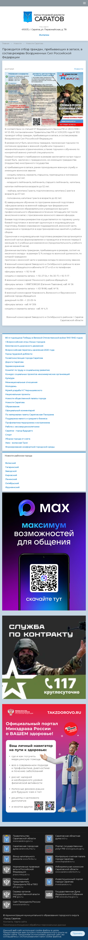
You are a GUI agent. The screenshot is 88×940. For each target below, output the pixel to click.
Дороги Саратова (14, 362)
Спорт (8, 435)
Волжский (10, 463)
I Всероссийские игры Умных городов (25, 342)
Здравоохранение (14, 366)
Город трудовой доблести (18, 354)
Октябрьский (12, 483)
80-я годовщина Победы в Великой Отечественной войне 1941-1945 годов (44, 338)
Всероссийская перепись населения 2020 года (29, 350)
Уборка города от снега (17, 439)
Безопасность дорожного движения (24, 346)
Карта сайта (20, 922)
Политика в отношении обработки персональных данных (34, 925)
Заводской (10, 471)
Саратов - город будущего (19, 431)
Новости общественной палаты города (25, 398)
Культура (9, 378)
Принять (77, 933)
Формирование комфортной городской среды (30, 447)
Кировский (11, 475)
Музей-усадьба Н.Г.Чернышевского (23, 390)
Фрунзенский (12, 487)
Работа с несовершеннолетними (22, 426)
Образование (12, 406)
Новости (18, 43)
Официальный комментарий (20, 410)
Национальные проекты (17, 394)
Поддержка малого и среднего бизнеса (26, 418)
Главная (5, 43)
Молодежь (10, 386)
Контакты (8, 922)
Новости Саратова (34, 43)
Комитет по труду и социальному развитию (27, 370)
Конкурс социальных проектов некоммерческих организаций (37, 374)
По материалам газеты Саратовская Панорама (29, 414)
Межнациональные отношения (21, 382)
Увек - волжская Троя (16, 443)
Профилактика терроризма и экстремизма (27, 422)
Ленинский (11, 479)
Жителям (44, 35)
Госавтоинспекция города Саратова (24, 358)
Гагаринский (12, 467)
